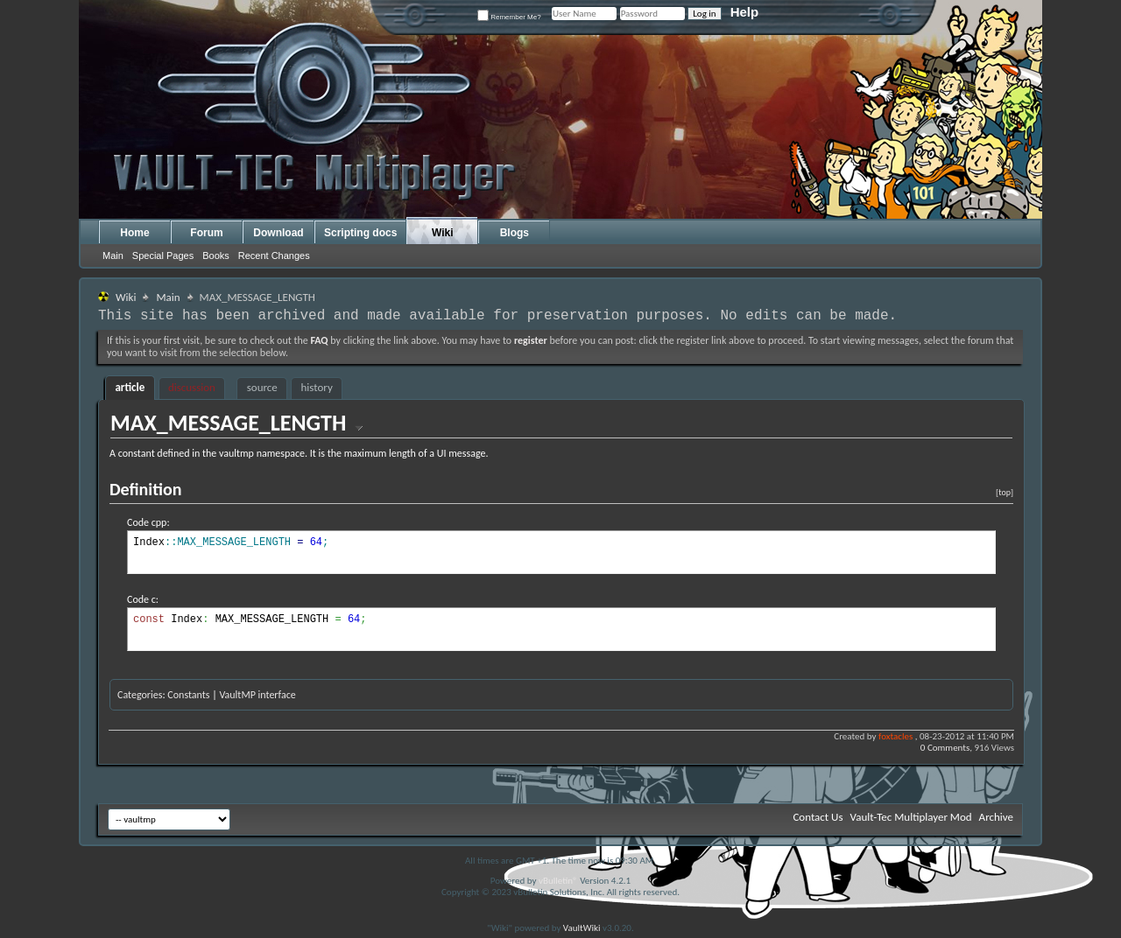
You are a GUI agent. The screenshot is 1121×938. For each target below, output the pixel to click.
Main (112, 255)
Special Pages (163, 255)
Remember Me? (509, 17)
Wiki (443, 233)
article (130, 387)
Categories (139, 695)
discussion (191, 387)
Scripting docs (360, 233)
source (262, 387)
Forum (206, 233)
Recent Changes (274, 255)
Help (744, 11)
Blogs (514, 233)
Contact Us (818, 816)
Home (134, 233)
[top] (1004, 492)
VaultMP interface (257, 695)
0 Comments (944, 747)
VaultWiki (582, 928)
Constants (188, 695)
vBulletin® (558, 880)
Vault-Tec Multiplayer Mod (911, 816)
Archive (996, 816)
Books (215, 255)
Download (278, 233)
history (317, 387)
